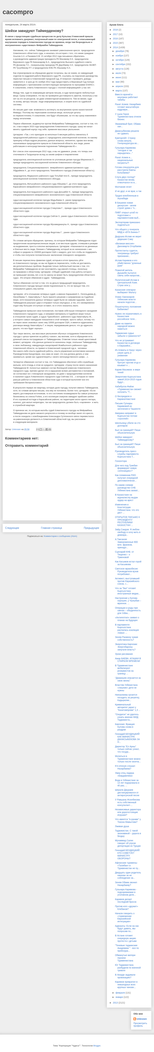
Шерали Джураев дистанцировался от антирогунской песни (127, 793)
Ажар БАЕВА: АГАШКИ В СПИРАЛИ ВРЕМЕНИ (128, 659)
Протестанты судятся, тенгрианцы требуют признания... (127, 253)
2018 (116, 29)
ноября (120, 55)
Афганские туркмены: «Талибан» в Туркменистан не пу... (127, 865)
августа (120, 68)
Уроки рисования (124, 654)
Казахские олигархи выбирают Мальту (125, 291)
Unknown (142, 1019)
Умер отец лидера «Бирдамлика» (124, 774)
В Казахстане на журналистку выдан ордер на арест (126, 497)
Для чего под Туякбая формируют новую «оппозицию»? (126, 468)
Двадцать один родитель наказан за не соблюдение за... (128, 875)
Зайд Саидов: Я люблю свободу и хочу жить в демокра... (127, 532)
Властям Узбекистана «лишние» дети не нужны (126, 688)
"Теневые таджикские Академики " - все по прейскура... (127, 948)
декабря (120, 51)
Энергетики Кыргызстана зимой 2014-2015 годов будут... (128, 379)
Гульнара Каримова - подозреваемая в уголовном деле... (126, 892)
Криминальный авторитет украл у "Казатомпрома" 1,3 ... (127, 707)
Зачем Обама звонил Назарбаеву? (126, 883)
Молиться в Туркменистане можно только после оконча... (128, 759)
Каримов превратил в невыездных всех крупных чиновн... (126, 985)
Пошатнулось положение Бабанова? (128, 308)
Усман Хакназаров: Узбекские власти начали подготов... (126, 300)
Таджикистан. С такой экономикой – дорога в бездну (128, 833)
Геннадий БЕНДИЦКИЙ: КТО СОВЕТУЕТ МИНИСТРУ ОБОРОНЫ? (127, 854)
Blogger (96, 1045)
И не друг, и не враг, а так (128, 191)
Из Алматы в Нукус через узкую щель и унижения (128, 353)
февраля (120, 992)
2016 (116, 38)
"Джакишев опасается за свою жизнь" (128, 679)
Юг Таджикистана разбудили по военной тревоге (128, 968)
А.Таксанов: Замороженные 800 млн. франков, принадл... (126, 543)
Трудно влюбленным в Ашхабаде (126, 197)
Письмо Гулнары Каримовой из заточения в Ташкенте (128, 406)
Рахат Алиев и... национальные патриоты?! (124, 160)
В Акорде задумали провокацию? (125, 976)
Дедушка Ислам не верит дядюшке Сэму (128, 237)
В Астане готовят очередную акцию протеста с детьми (126, 938)
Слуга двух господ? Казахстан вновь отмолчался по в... (126, 180)
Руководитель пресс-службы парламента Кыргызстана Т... (127, 454)
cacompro (18, 11)
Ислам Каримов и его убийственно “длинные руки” (128, 263)
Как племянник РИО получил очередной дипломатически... (126, 478)
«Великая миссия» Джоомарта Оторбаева (128, 245)
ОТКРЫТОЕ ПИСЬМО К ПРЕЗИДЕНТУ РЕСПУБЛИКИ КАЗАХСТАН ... (127, 521)
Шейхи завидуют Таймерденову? (124, 438)
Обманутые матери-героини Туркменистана (125, 958)
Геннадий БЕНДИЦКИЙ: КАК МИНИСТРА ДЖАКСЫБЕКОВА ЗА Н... (127, 738)
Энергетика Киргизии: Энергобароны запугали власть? (126, 647)
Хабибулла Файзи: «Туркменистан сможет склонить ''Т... (128, 389)
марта (119, 90)
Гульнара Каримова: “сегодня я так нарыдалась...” (125, 150)
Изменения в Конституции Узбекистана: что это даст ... (127, 508)
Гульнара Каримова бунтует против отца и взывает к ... (127, 363)
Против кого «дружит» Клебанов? (126, 907)
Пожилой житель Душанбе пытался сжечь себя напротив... (128, 273)
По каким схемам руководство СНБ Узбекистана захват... (127, 488)
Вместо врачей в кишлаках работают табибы (126, 97)
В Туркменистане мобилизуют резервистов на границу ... (124, 669)
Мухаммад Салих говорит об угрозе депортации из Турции (128, 843)
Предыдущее (91, 528)
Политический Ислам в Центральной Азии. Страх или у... (127, 283)
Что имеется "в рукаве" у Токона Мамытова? (128, 820)
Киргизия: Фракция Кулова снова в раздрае (125, 727)
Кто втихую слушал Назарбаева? (125, 767)
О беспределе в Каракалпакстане (125, 397)
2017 (116, 34)
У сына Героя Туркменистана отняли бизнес (128, 117)
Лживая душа (122, 826)
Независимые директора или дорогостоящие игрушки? (128, 812)
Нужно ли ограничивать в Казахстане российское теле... (128, 316)
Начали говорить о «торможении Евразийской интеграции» (124, 917)
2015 (116, 43)
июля (119, 73)
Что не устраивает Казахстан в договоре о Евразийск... (127, 343)
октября (120, 60)
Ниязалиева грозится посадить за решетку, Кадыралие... (127, 697)
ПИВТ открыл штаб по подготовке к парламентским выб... (127, 215)
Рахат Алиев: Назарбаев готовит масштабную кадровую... (128, 107)
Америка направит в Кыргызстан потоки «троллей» (126, 416)
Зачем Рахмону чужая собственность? (126, 638)
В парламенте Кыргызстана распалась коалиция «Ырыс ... (127, 628)
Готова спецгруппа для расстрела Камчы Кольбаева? (127, 170)
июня (119, 77)
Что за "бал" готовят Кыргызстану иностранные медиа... (127, 591)
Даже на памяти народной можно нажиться (125, 326)
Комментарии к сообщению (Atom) (60, 536)
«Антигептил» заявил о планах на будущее (127, 618)
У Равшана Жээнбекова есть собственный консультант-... (127, 802)
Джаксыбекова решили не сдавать (127, 132)
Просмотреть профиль (140, 1024)
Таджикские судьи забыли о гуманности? (128, 334)
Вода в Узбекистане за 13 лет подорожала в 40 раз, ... (127, 783)
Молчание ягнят (123, 187)
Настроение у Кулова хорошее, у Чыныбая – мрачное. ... (128, 601)
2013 (116, 1002)
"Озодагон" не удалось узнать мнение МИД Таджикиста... (127, 717)
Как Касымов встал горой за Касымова (128, 563)
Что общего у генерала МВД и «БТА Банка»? (127, 230)
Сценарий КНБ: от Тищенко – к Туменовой (124, 554)
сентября (121, 64)
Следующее (12, 528)
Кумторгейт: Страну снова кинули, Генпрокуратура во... (127, 141)
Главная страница (51, 528)
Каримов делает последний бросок (125, 900)
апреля (120, 86)
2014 (116, 47)
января (119, 997)
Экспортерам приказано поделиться (127, 223)
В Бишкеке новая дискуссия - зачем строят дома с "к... (125, 205)
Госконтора (121, 461)
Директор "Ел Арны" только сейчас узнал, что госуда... (127, 749)
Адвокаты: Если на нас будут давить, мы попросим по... (127, 929)
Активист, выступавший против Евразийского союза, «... (127, 581)
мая (118, 81)
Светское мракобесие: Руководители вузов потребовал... (126, 571)
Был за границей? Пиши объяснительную (127, 431)
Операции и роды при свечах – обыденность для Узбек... (128, 611)
